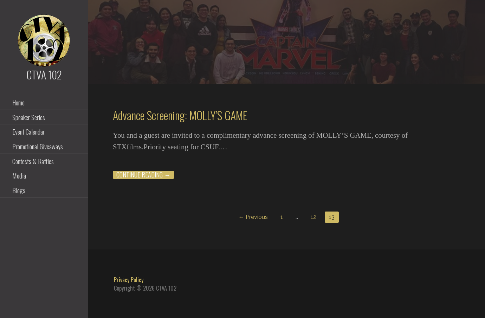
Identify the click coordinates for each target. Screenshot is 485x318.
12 (313, 217)
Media (19, 175)
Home (18, 102)
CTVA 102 (44, 75)
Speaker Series (28, 117)
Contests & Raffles (33, 161)
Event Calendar (28, 131)
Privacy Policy (128, 279)
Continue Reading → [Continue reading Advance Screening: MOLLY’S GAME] (143, 175)
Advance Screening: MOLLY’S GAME (180, 115)
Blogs (18, 190)
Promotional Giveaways (37, 146)
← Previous (253, 217)
